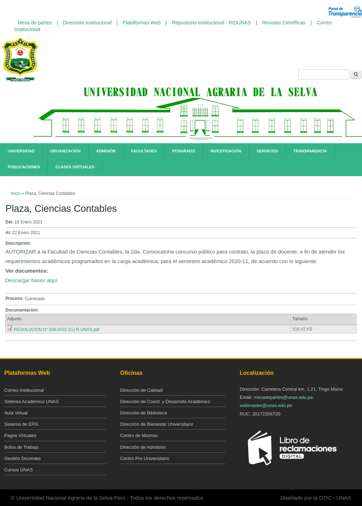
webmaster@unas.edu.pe (266, 405)
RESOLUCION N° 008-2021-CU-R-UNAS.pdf (57, 329)
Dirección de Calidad (141, 390)
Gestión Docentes (22, 458)
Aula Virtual (16, 412)
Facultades (144, 151)
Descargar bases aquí (31, 280)
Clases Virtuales (75, 167)
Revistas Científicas (283, 22)
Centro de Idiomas (139, 435)
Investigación (225, 151)
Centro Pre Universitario (144, 458)
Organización (65, 151)
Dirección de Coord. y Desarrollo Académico (165, 401)
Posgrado (183, 151)
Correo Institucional (24, 390)
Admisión (106, 151)
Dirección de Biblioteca (143, 412)
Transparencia (310, 151)
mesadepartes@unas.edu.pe (283, 397)
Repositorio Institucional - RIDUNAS (211, 22)
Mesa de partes (35, 22)
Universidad (21, 151)
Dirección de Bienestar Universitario (156, 424)
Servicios (267, 151)
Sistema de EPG (21, 424)
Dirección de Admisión (143, 447)
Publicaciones (24, 167)
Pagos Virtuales (20, 435)
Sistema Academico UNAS (31, 401)
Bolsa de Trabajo (21, 447)
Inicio (16, 193)
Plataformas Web (141, 22)
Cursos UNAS (18, 469)
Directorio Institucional (87, 22)
